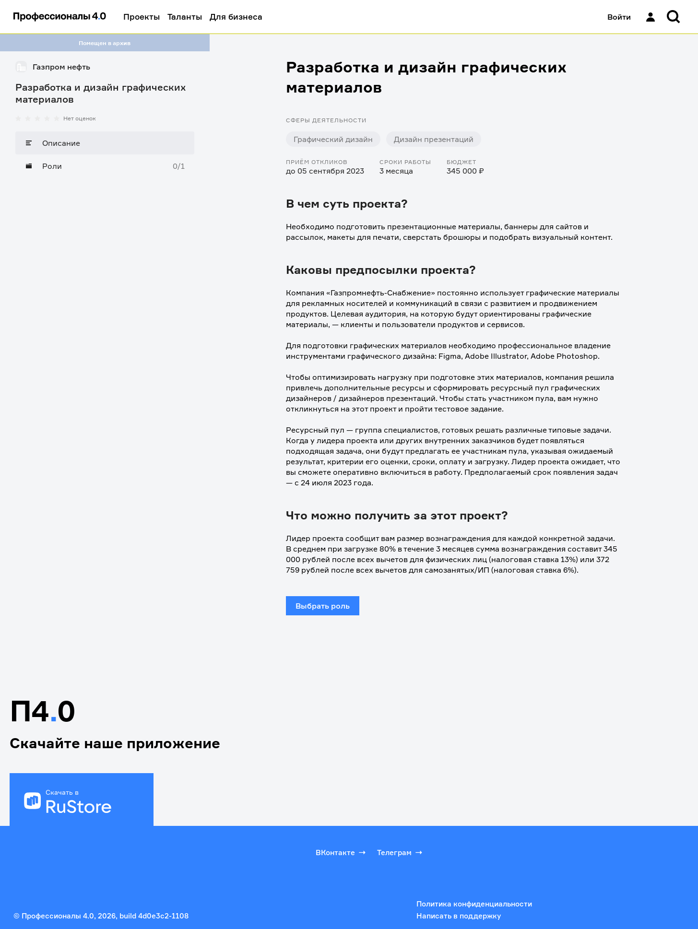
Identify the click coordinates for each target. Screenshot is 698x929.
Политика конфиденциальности (474, 903)
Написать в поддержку (458, 915)
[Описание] (104, 142)
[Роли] (104, 165)
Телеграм (400, 852)
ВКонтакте (341, 852)
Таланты (184, 17)
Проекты (141, 17)
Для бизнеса (236, 17)
